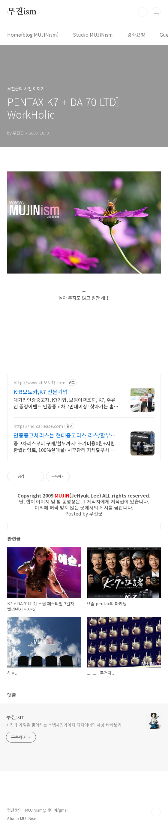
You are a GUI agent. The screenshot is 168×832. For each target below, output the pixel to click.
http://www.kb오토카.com (39, 382)
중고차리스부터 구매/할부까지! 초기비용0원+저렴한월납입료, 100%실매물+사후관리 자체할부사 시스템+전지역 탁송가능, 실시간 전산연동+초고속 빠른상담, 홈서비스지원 (65, 446)
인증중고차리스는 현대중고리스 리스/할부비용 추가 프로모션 (65, 435)
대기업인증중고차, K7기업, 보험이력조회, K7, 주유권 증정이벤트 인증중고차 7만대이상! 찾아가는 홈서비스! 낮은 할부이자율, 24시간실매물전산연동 (66, 403)
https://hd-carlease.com (38, 426)
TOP (156, 812)
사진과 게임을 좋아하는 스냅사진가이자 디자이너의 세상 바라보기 (64, 725)
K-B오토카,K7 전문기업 (41, 391)
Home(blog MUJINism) (32, 34)
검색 (142, 12)
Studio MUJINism (93, 34)
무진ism (22, 12)
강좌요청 (136, 34)
